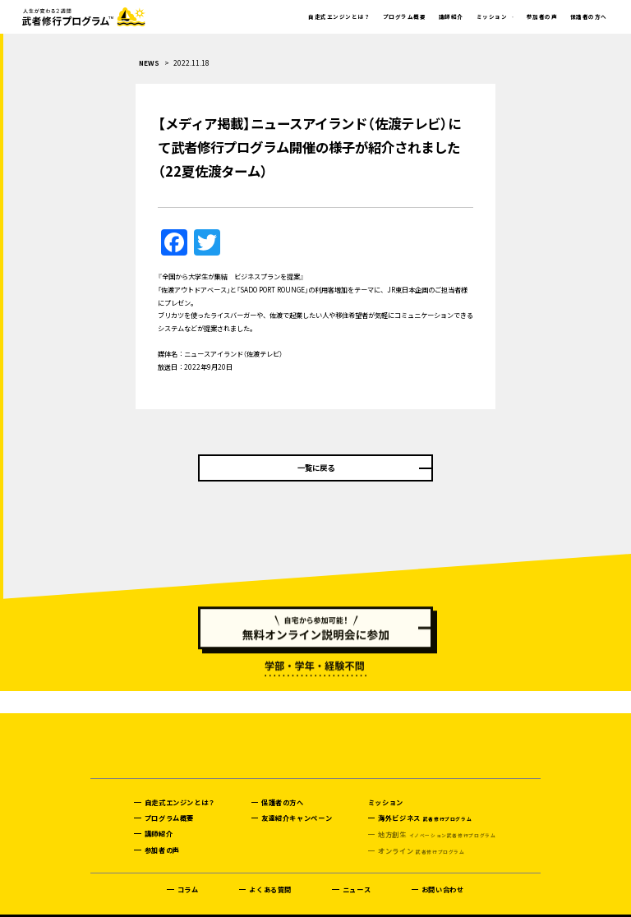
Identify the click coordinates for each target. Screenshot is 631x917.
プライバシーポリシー (160, 906)
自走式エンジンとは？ (339, 16)
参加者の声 (542, 16)
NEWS (149, 62)
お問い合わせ (442, 869)
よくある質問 (270, 869)
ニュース (357, 869)
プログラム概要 (404, 16)
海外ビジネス (425, 798)
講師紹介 (451, 16)
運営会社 (100, 906)
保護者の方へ (588, 16)
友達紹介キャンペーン (296, 798)
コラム (188, 869)
